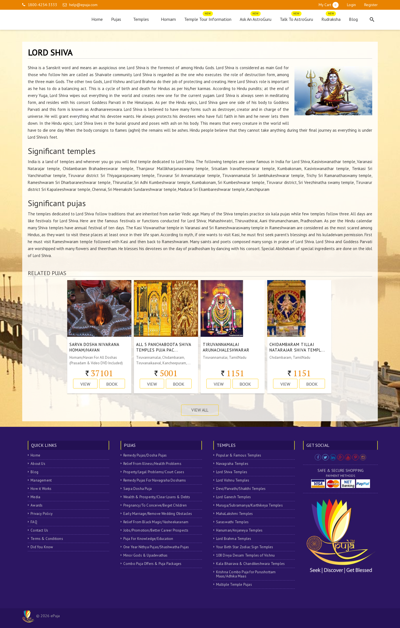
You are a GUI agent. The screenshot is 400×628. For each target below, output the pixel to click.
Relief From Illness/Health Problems (152, 463)
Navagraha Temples (232, 463)
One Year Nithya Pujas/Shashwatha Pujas (156, 547)
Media (35, 497)
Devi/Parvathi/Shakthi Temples (241, 488)
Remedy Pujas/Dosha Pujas (145, 455)
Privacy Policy (41, 513)
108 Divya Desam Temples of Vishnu (245, 555)
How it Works (41, 488)
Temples (142, 19)
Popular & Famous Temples (238, 455)
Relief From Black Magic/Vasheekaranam (155, 522)
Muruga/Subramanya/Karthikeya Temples (249, 505)
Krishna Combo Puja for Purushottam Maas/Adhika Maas (246, 574)
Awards (36, 505)
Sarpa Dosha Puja (137, 488)
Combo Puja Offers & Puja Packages (152, 563)
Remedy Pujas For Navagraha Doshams (154, 480)
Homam (168, 19)
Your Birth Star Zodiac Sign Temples (244, 547)
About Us (38, 463)
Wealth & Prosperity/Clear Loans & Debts (156, 497)
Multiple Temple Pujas (234, 584)
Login (351, 4)
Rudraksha (331, 18)
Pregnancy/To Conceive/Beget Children (155, 505)
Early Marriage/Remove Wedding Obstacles (157, 513)
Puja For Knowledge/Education (148, 538)
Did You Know (42, 547)
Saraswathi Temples (232, 522)
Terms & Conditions (47, 538)
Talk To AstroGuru (296, 18)
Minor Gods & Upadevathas (145, 555)
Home (97, 19)
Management (41, 480)
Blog (353, 19)
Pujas (118, 19)
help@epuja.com (83, 4)
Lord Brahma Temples (233, 538)
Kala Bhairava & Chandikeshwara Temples (250, 563)
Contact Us (39, 530)
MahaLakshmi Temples (234, 513)
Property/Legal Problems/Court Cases (153, 472)
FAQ (34, 522)
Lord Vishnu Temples (232, 480)
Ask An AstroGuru (255, 18)
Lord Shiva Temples (232, 472)
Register (371, 4)
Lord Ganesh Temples (233, 497)
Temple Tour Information (207, 18)
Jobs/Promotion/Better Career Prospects (156, 530)
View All (199, 410)
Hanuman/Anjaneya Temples (239, 530)
